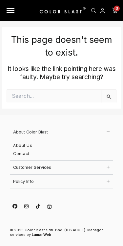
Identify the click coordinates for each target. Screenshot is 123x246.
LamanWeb (41, 234)
